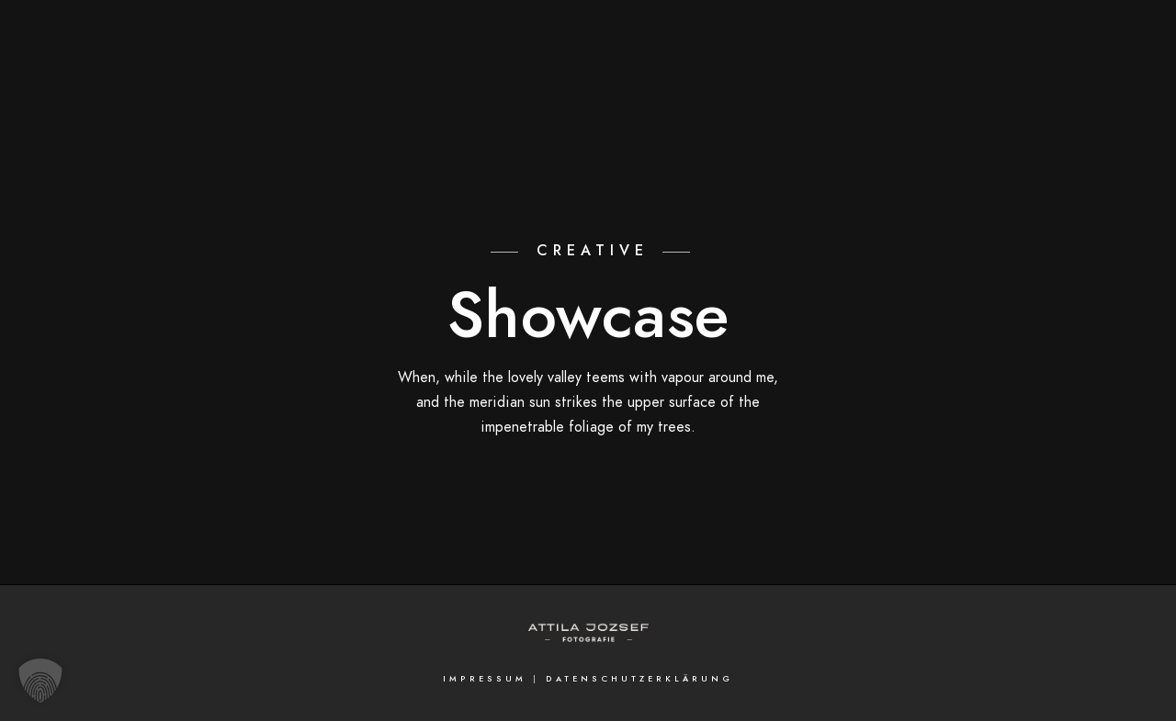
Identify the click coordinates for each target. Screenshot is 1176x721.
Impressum (484, 678)
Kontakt (1084, 75)
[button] (40, 680)
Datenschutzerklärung (639, 678)
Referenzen (981, 75)
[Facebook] (1105, 37)
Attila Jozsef (861, 75)
